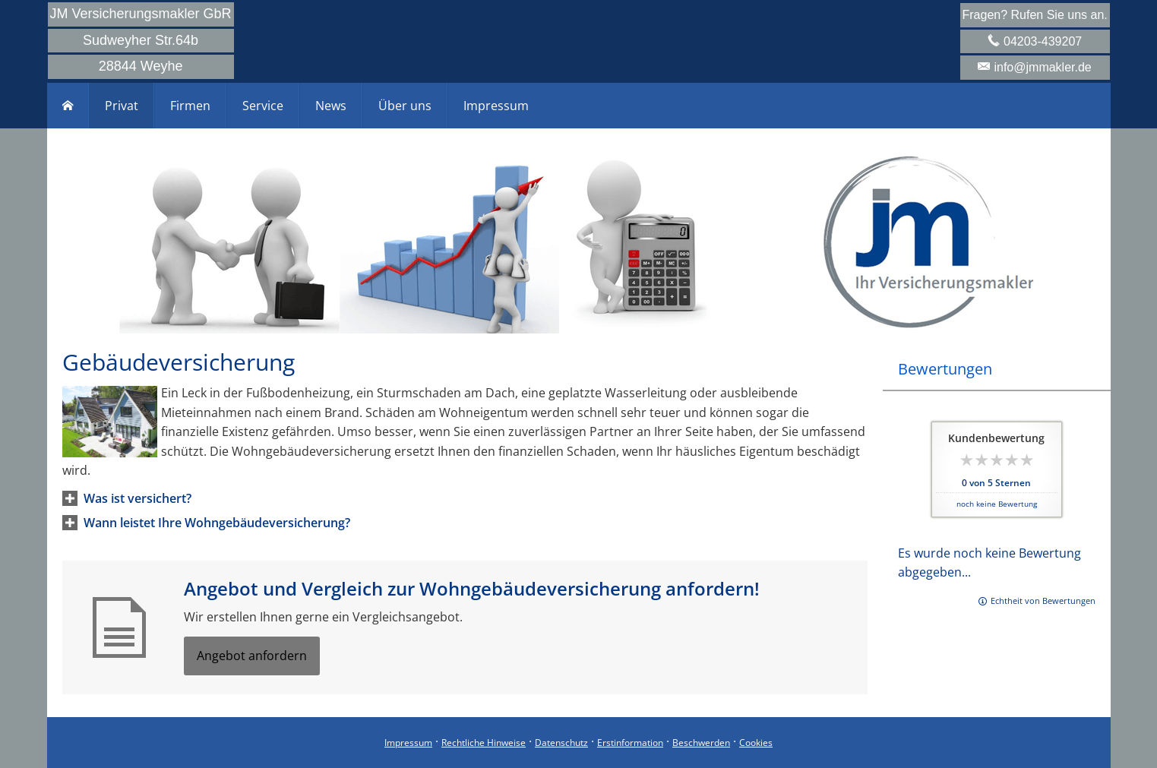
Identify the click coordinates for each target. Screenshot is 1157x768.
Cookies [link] (756, 742)
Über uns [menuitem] (405, 105)
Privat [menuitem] (121, 105)
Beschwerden (701, 742)
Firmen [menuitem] (190, 105)
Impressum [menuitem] (496, 105)
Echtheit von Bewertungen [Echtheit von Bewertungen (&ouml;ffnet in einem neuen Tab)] (1043, 600)
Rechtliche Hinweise (483, 742)
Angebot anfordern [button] (252, 655)
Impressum (408, 742)
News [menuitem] (330, 105)
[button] (137, 498)
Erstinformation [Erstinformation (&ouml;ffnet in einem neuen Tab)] (630, 742)
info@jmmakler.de (1042, 67)
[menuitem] (68, 105)
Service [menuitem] (262, 105)
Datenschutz (561, 742)
